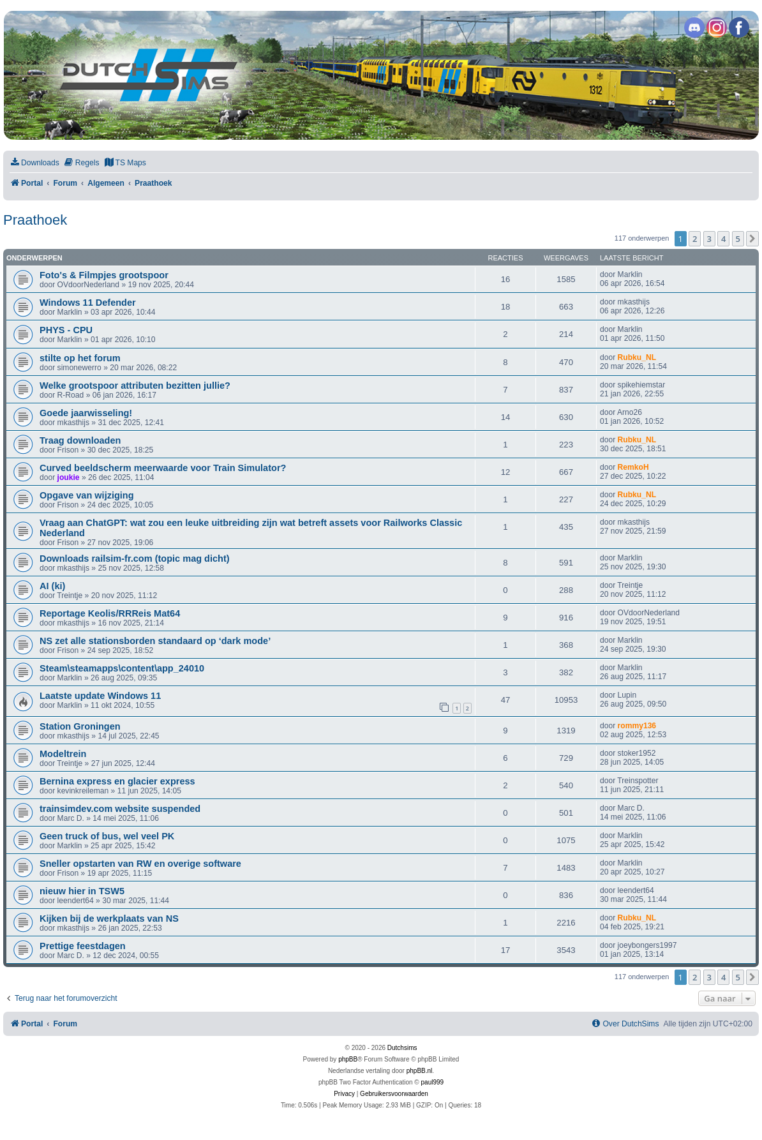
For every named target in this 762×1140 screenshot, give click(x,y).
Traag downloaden (80, 440)
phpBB (347, 1059)
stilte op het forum (80, 358)
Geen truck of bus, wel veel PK (107, 836)
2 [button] (694, 238)
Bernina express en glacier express (117, 781)
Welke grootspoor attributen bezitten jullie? (135, 385)
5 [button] (738, 238)
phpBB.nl (420, 1070)
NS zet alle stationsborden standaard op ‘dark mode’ (155, 641)
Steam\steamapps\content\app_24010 (122, 668)
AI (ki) (52, 586)
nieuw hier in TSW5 (82, 891)
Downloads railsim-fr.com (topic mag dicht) (135, 558)
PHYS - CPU (66, 330)
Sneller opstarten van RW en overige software (140, 864)
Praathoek (35, 220)
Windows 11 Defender (88, 302)
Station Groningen (80, 726)
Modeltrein (63, 754)
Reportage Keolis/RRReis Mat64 (110, 613)
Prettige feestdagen (83, 946)
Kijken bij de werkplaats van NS (109, 918)
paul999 (432, 1082)
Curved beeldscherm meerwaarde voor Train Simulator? (163, 468)
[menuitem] (34, 163)
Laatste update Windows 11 (100, 696)
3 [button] (709, 238)
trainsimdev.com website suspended (120, 809)
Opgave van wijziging (87, 495)
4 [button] (723, 238)
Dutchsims (402, 1047)
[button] (752, 238)
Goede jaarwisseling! (86, 413)
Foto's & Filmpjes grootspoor (104, 275)
